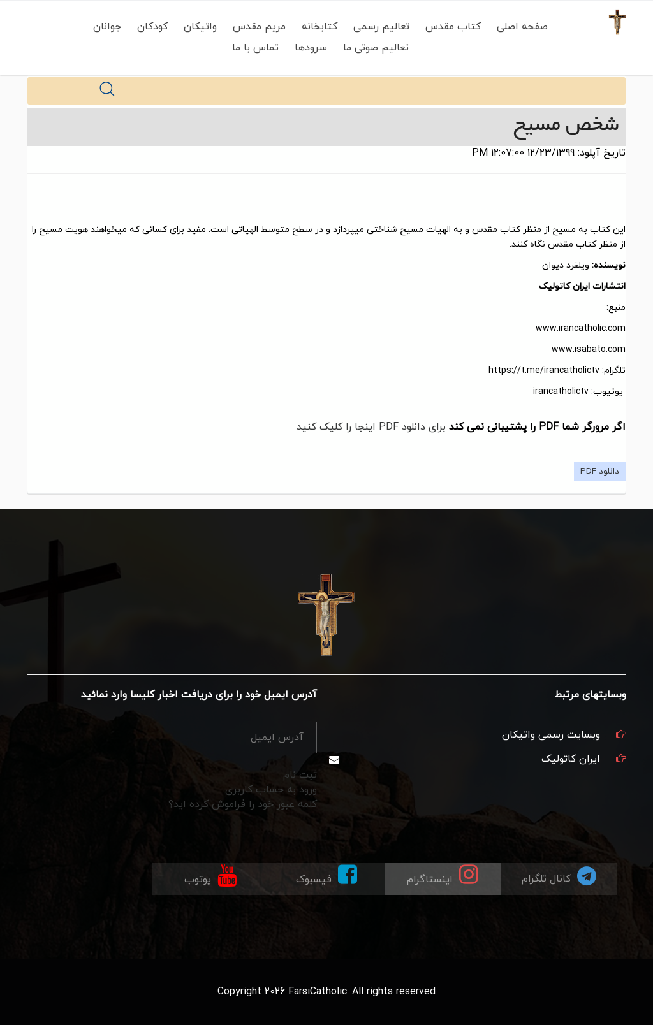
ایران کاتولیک (570, 759)
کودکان (152, 27)
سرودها (311, 48)
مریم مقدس (259, 27)
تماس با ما (255, 48)
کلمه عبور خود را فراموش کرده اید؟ (242, 804)
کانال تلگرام (559, 875)
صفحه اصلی (522, 27)
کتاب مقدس (453, 27)
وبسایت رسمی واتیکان (551, 735)
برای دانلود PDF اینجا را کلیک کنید (371, 427)
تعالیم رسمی (381, 27)
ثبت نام (300, 775)
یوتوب (210, 875)
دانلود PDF (599, 471)
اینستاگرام (442, 875)
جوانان (107, 27)
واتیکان (200, 27)
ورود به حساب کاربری (271, 790)
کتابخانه (319, 27)
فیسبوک (326, 875)
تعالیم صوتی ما (376, 48)
